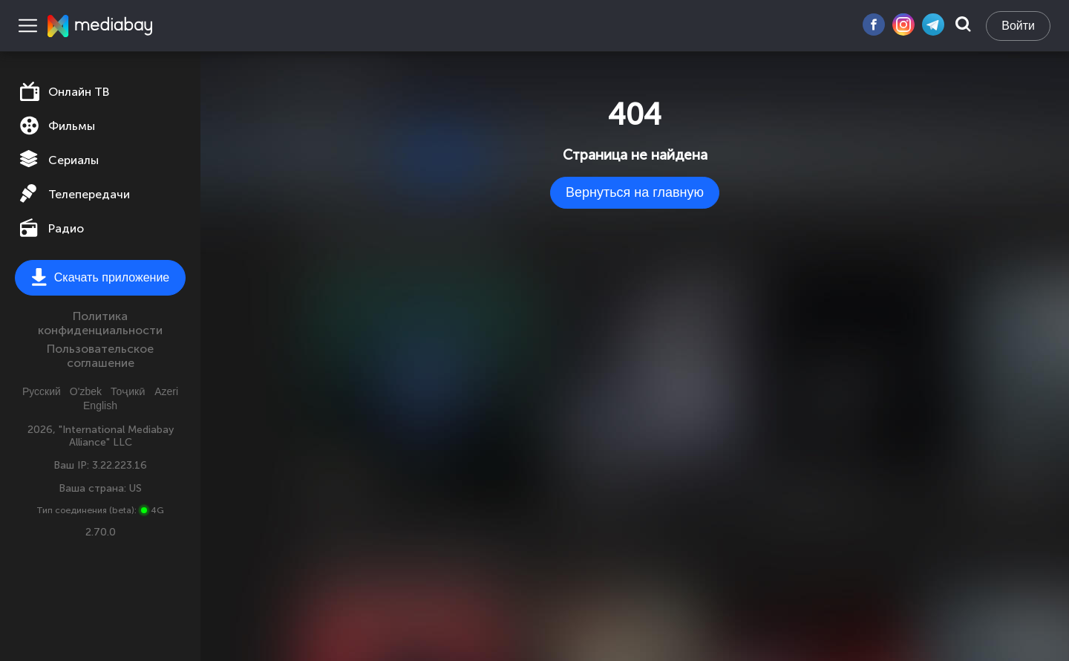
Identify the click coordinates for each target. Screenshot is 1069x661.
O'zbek (86, 391)
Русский (41, 391)
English (100, 405)
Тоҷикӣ (128, 391)
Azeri (166, 391)
